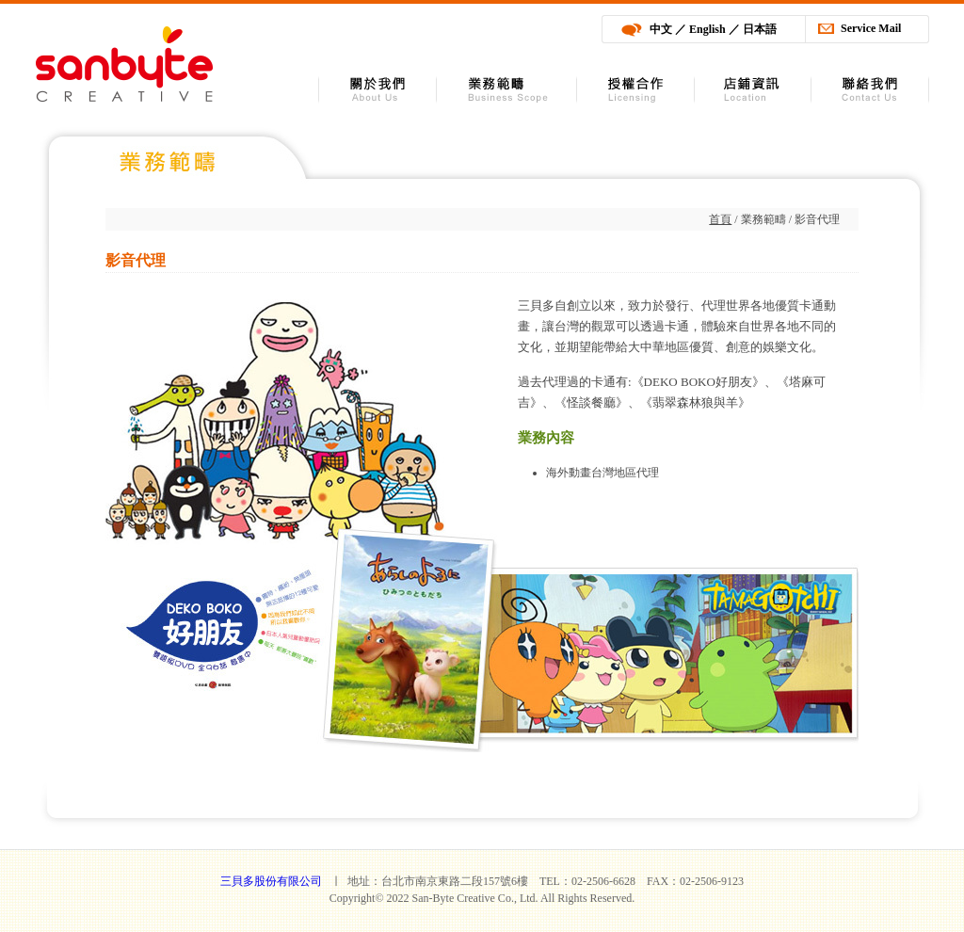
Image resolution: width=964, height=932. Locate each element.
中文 (661, 29)
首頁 (720, 219)
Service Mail (871, 28)
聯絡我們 (870, 89)
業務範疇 (507, 89)
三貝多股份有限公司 (124, 63)
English (707, 29)
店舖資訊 (753, 89)
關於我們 (377, 89)
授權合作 (636, 89)
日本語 (760, 29)
